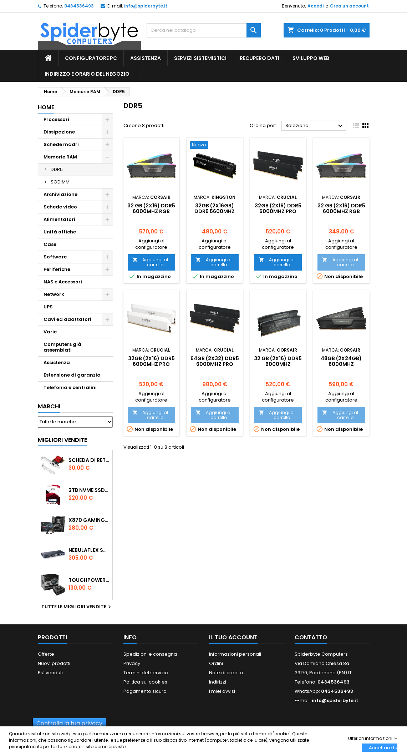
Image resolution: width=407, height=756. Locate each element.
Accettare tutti (383, 747)
